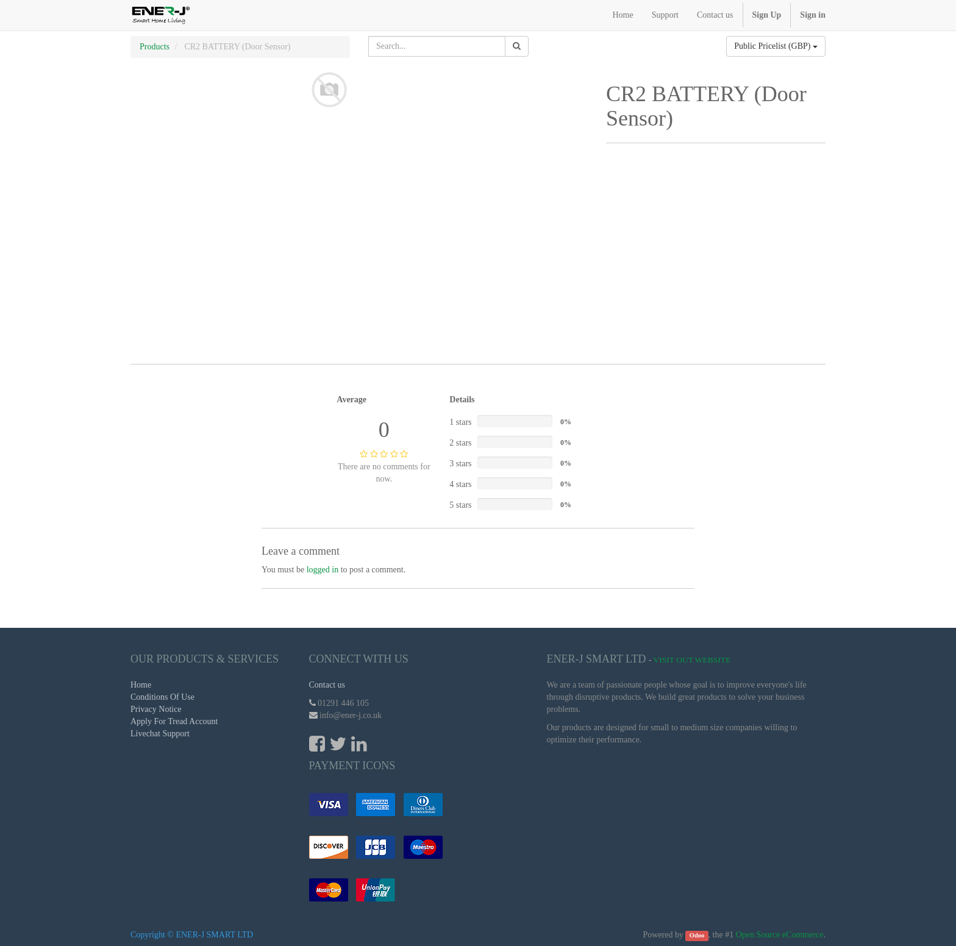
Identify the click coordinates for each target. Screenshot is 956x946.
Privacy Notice (156, 709)
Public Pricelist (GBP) (776, 46)
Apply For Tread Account (174, 721)
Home (140, 684)
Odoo (697, 935)
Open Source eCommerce (780, 934)
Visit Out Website (692, 659)
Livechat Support (160, 733)
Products (154, 46)
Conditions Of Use (162, 697)
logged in (323, 569)
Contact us (327, 684)
